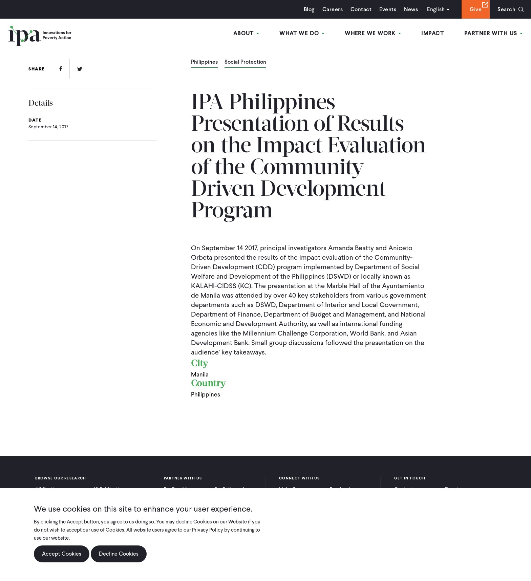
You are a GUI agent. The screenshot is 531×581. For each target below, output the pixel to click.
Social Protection (245, 62)
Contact (361, 9)
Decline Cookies (119, 553)
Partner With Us (493, 33)
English (436, 9)
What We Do (301, 33)
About (246, 33)
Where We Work (373, 33)
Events (387, 9)
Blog (309, 9)
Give (476, 9)
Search (506, 9)
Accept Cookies (61, 553)
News (411, 9)
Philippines (204, 62)
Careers (332, 9)
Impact (432, 33)
